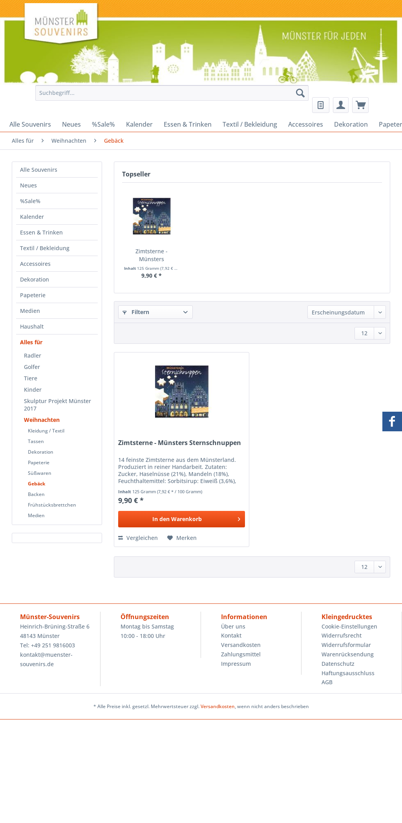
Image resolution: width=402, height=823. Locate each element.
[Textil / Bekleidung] (250, 124)
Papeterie (33, 295)
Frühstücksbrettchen (52, 504)
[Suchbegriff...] (172, 93)
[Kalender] (139, 124)
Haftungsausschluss (348, 673)
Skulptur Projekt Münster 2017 (57, 404)
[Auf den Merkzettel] (182, 538)
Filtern (135, 312)
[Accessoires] (306, 124)
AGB (327, 682)
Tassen (36, 441)
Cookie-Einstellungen (349, 626)
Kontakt (231, 635)
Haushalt (32, 326)
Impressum (236, 663)
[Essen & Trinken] (187, 124)
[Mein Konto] (341, 105)
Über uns (233, 626)
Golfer (32, 367)
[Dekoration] (351, 124)
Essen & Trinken (41, 232)
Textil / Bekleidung (44, 248)
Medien (30, 310)
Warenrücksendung (348, 654)
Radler (32, 355)
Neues (28, 185)
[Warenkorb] (360, 105)
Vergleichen (138, 537)
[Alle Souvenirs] (30, 124)
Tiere (30, 378)
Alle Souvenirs (38, 169)
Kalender (32, 216)
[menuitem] (170, 96)
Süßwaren (39, 473)
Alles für (31, 342)
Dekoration (34, 279)
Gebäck (36, 483)
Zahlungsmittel (241, 654)
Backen (36, 494)
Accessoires (35, 263)
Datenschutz (338, 663)
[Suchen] (300, 93)
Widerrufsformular (346, 645)
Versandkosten (241, 645)
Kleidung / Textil (46, 430)
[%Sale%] (103, 124)
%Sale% (30, 201)
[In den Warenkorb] (181, 519)
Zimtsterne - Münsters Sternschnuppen (152, 255)
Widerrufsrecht (342, 635)
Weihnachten (42, 419)
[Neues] (71, 124)
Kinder (33, 389)
